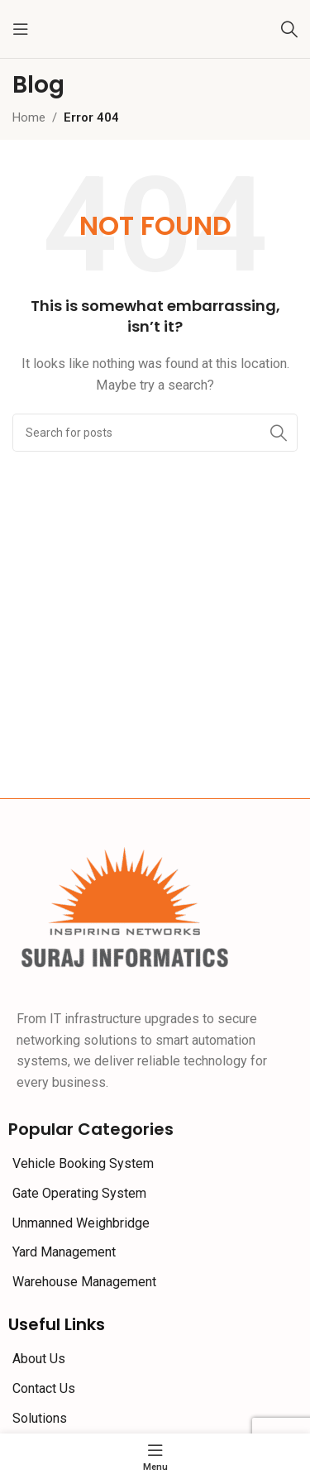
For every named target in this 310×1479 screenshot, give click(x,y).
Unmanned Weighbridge (81, 1223)
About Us (38, 1359)
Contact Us (43, 1388)
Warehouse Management (84, 1282)
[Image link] (126, 906)
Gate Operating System (79, 1193)
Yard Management (64, 1252)
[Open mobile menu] (20, 28)
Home (28, 117)
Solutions (39, 1418)
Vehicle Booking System (83, 1163)
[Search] (289, 28)
